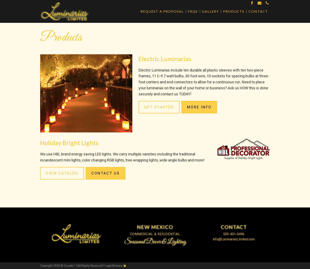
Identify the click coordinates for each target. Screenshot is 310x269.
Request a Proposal (162, 11)
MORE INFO (199, 107)
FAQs (193, 11)
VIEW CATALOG (62, 173)
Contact (258, 11)
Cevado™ (70, 265)
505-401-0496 (233, 234)
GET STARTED (159, 107)
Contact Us (105, 173)
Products (233, 11)
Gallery (210, 11)
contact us (169, 94)
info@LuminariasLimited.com (234, 239)
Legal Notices (114, 265)
